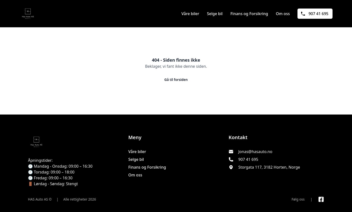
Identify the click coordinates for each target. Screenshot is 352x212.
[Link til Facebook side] (321, 199)
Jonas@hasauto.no (255, 151)
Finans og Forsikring (249, 13)
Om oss (283, 13)
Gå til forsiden (176, 79)
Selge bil (214, 13)
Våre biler (190, 13)
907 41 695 (314, 13)
